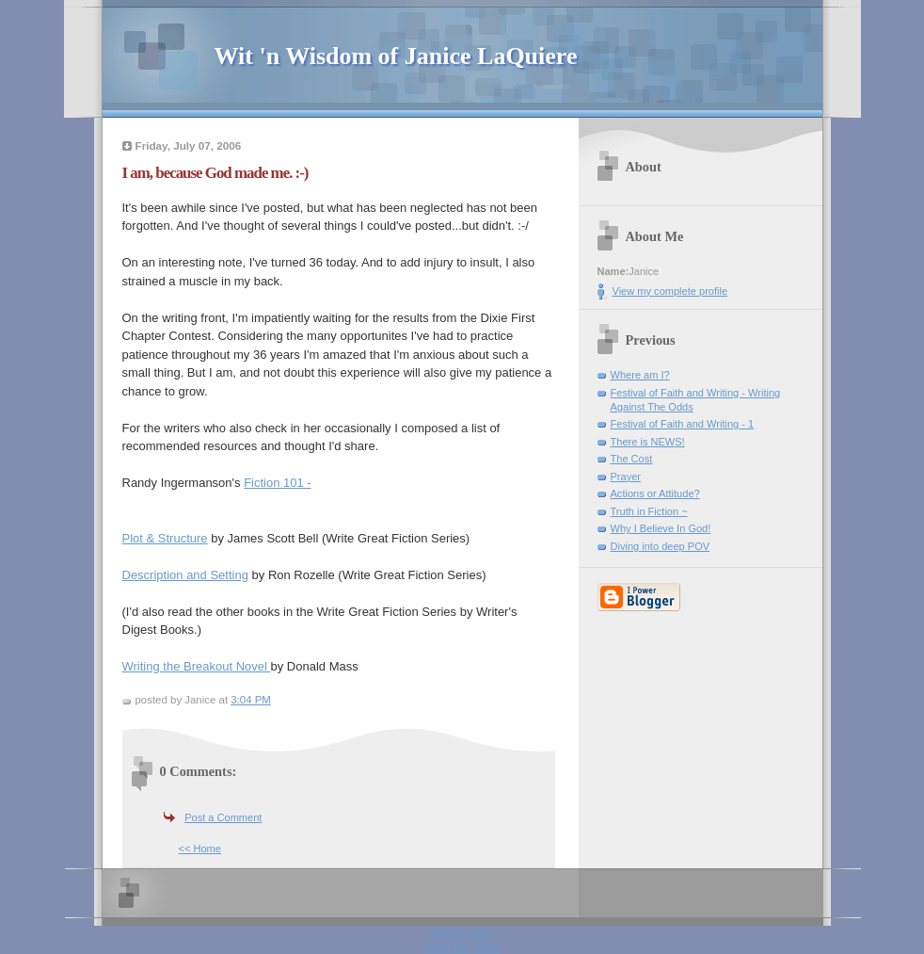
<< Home (200, 848)
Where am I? (640, 374)
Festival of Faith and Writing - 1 (683, 423)
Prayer (626, 476)
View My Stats (462, 947)
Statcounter (462, 933)
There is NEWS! (648, 441)
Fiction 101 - (277, 483)
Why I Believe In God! (661, 528)
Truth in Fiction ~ (649, 511)
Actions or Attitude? (655, 493)
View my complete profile (670, 291)
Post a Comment (223, 817)
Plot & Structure (165, 538)
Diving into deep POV (660, 546)
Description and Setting (185, 575)
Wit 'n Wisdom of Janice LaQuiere (396, 56)
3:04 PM (251, 699)
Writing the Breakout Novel (196, 666)
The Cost (632, 458)
